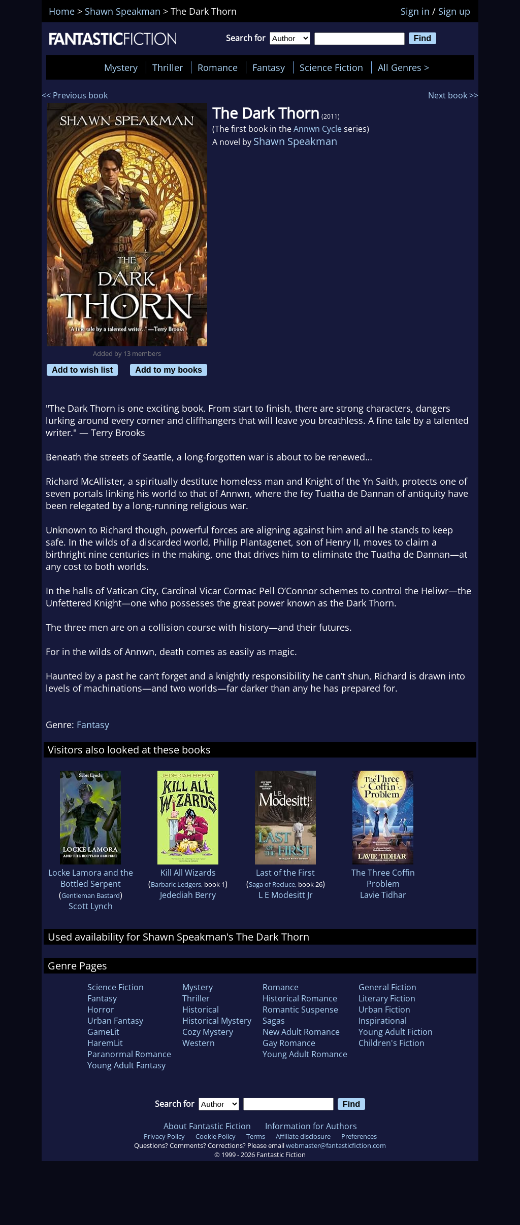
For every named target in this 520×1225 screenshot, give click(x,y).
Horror (100, 1009)
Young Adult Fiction (396, 1031)
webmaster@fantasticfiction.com (336, 1145)
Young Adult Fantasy (126, 1065)
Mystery (121, 67)
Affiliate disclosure (303, 1136)
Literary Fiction (387, 998)
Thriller (167, 67)
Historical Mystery (216, 1020)
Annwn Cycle (318, 128)
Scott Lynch (91, 906)
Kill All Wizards (188, 872)
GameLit (103, 1031)
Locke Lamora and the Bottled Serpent (90, 878)
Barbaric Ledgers (176, 884)
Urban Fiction (384, 1009)
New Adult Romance (301, 1031)
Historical (200, 1009)
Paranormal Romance (129, 1054)
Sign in (415, 11)
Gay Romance (289, 1043)
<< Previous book (75, 95)
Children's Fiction (392, 1043)
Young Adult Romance (305, 1054)
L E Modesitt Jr (285, 894)
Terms (255, 1136)
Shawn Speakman (295, 141)
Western (198, 1043)
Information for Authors (311, 1126)
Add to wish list (82, 369)
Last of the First (285, 872)
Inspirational (383, 1020)
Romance (218, 67)
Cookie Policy (216, 1136)
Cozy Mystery (207, 1031)
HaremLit (105, 1043)
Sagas (274, 1020)
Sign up (454, 11)
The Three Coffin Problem (383, 878)
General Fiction (387, 987)
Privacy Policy (164, 1136)
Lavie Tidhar (383, 894)
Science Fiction (331, 67)
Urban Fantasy (115, 1020)
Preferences (359, 1136)
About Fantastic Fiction (207, 1126)
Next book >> (453, 95)
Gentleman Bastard (90, 895)
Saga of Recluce (272, 884)
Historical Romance (300, 998)
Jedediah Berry (188, 894)
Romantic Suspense (300, 1009)
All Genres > (406, 67)
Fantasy (268, 67)
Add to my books (168, 369)
